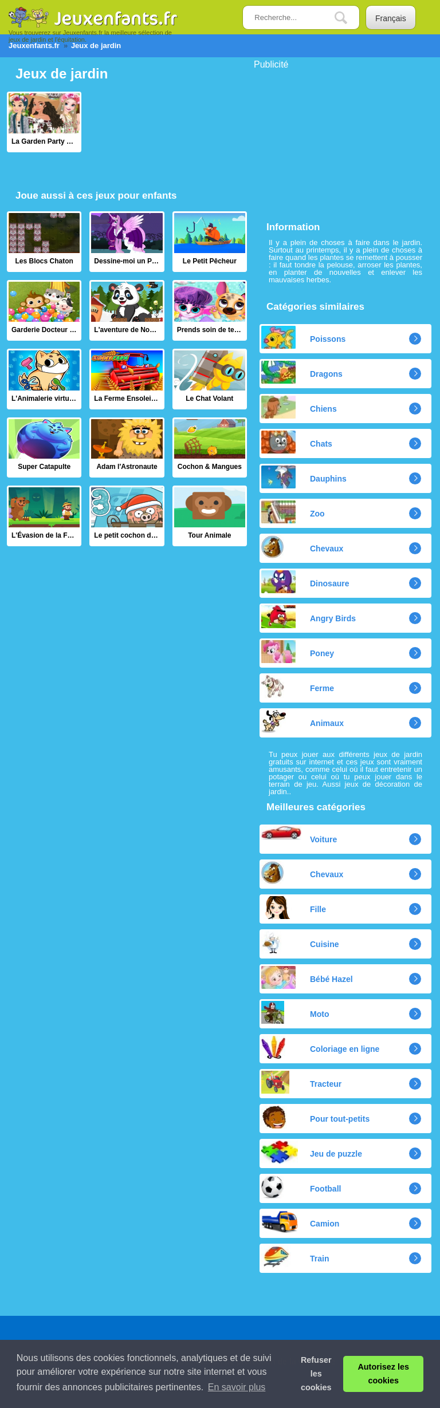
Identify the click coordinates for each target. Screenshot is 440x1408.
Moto (295, 1012)
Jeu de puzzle (311, 1152)
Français (390, 18)
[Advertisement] (340, 140)
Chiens (299, 407)
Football (301, 1187)
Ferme (297, 686)
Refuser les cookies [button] (316, 1373)
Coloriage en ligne (320, 1047)
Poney (297, 651)
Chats (296, 442)
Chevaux (302, 546)
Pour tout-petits (315, 1117)
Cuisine (300, 942)
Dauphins (304, 477)
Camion (300, 1221)
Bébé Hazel (307, 977)
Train (295, 1256)
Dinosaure (305, 581)
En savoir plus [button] (237, 1387)
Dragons (302, 372)
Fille (293, 907)
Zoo (293, 511)
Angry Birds (308, 616)
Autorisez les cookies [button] (383, 1373)
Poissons (303, 337)
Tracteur (301, 1082)
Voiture (299, 835)
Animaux (302, 721)
